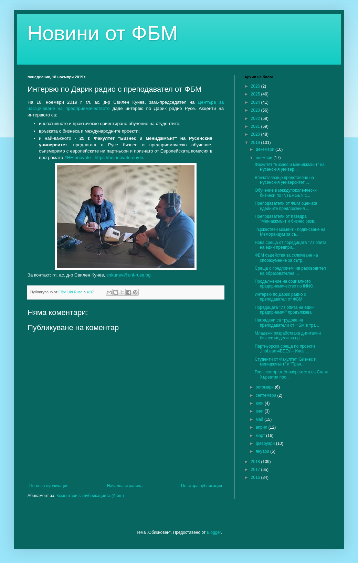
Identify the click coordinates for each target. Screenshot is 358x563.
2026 (256, 86)
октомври (265, 387)
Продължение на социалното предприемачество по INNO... (286, 284)
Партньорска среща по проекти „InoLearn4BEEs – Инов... (285, 348)
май (260, 419)
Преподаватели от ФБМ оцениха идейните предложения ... (286, 206)
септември (266, 395)
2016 (256, 477)
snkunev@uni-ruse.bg (128, 275)
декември (265, 149)
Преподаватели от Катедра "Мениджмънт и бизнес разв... (286, 219)
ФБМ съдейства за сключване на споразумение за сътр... (286, 257)
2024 (256, 102)
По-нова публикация (49, 485)
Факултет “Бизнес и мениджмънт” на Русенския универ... (290, 167)
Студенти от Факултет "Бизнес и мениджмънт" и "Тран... (285, 362)
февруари (266, 443)
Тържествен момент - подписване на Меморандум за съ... (290, 232)
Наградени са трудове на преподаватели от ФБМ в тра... (287, 322)
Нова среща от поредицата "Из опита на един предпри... (290, 245)
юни (260, 411)
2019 (256, 142)
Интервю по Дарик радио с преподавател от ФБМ (280, 297)
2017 (256, 469)
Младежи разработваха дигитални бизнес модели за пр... (288, 335)
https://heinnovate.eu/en (119, 157)
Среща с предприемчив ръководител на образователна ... (290, 270)
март (261, 435)
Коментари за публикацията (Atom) (90, 495)
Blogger (214, 532)
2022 (256, 118)
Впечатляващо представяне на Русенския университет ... (284, 180)
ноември (264, 157)
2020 (256, 134)
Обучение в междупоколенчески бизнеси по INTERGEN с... (286, 193)
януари (263, 451)
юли (260, 403)
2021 (256, 126)
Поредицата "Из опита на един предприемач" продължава (284, 310)
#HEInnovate (77, 157)
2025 (256, 94)
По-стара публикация (201, 485)
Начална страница (125, 485)
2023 (256, 110)
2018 (256, 461)
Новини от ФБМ (103, 33)
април (262, 427)
